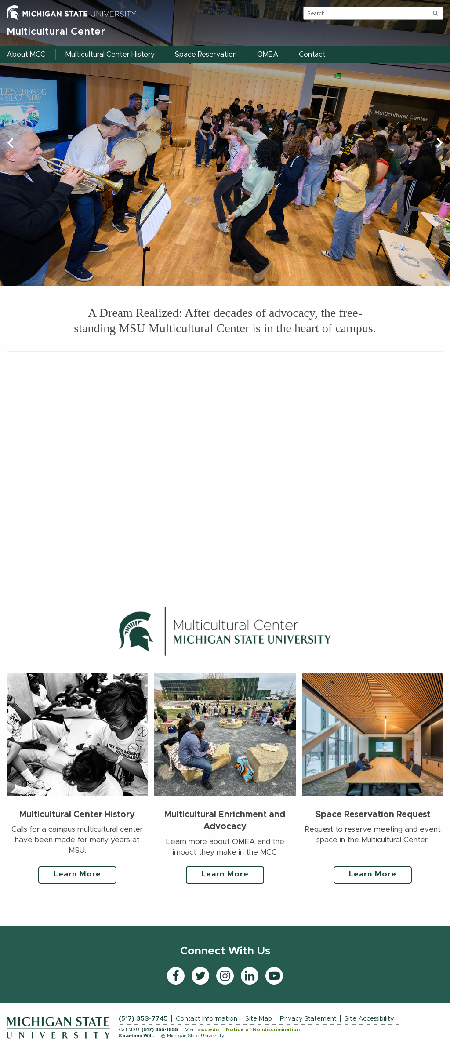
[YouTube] (274, 976)
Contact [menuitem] (312, 54)
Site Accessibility (369, 1018)
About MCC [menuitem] (26, 54)
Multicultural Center (56, 32)
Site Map (258, 1018)
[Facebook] (176, 976)
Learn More (77, 874)
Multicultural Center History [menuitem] (110, 54)
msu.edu (208, 1029)
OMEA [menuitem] (268, 54)
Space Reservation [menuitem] (206, 54)
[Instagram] (225, 976)
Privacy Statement (308, 1018)
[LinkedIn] (249, 976)
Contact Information (206, 1018)
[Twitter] (200, 976)
